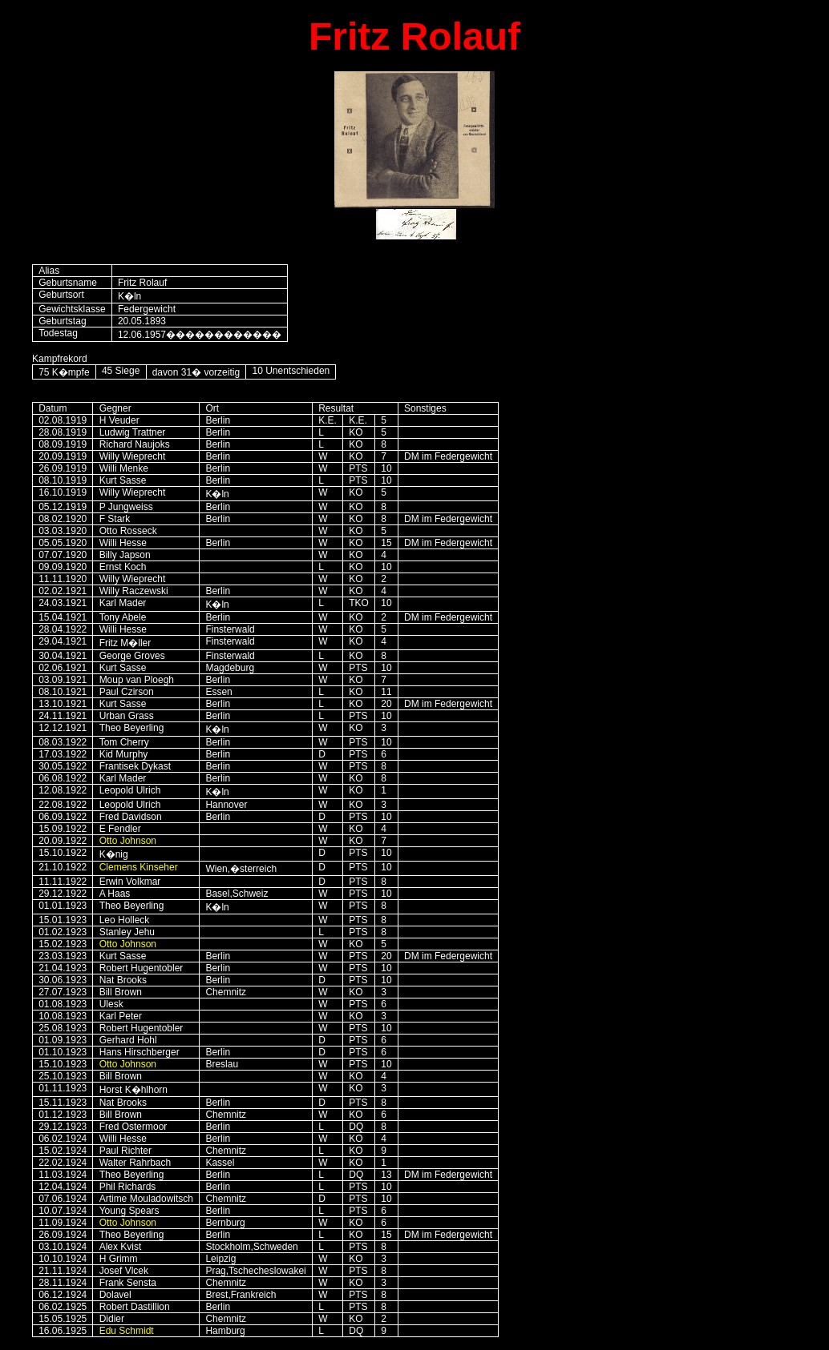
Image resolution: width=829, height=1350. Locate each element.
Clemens (138, 867)
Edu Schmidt (126, 1330)
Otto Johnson (127, 840)
